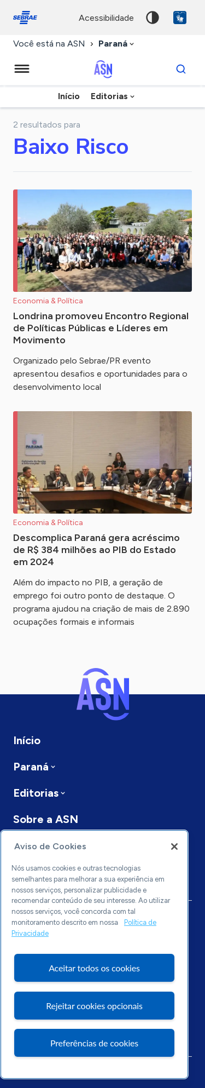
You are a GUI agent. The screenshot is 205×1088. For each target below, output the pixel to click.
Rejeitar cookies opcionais (94, 1005)
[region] (94, 954)
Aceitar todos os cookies (94, 968)
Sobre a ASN (45, 819)
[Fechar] (174, 846)
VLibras (180, 17)
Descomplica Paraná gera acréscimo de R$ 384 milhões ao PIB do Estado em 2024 (96, 550)
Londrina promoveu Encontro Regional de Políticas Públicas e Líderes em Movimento (101, 328)
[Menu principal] (22, 69)
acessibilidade (106, 18)
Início (69, 96)
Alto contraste (152, 17)
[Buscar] (181, 69)
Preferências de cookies (94, 1043)
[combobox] (117, 44)
